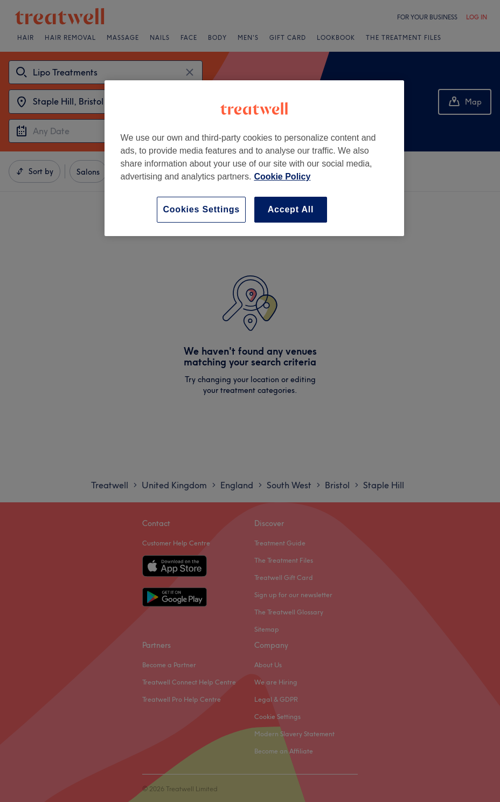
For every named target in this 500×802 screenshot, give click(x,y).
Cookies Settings (201, 209)
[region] (255, 158)
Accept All (291, 209)
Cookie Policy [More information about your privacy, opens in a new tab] (282, 176)
